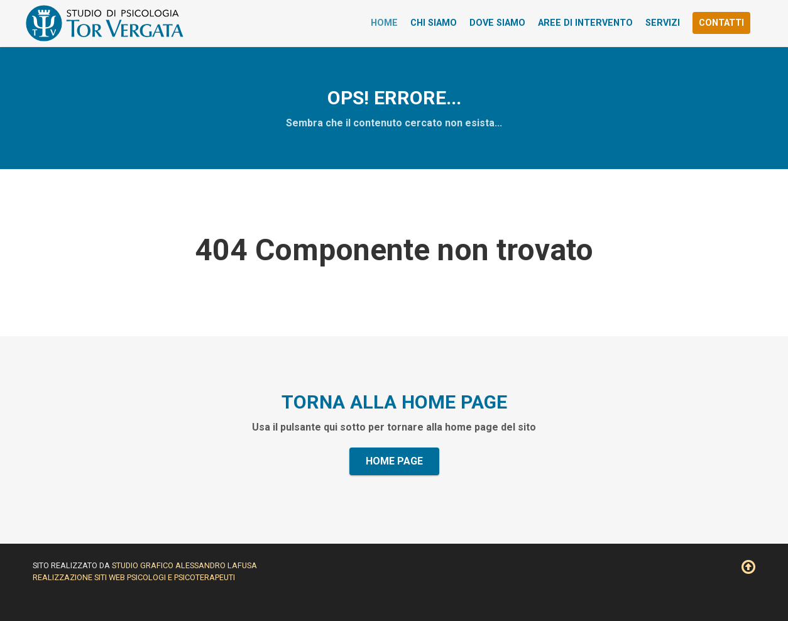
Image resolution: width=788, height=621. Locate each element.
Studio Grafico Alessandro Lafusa (184, 565)
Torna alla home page (394, 402)
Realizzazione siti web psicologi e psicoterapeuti (134, 577)
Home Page (394, 461)
